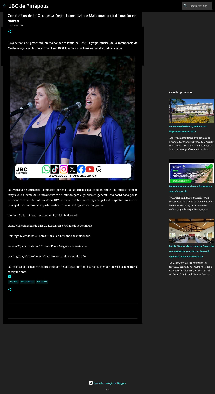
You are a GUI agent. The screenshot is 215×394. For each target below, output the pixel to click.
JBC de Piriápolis (29, 6)
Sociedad (42, 281)
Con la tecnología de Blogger (107, 383)
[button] (10, 32)
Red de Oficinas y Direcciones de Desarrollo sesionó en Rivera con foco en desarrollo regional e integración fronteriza (191, 251)
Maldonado (27, 281)
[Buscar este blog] (195, 6)
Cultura (13, 281)
